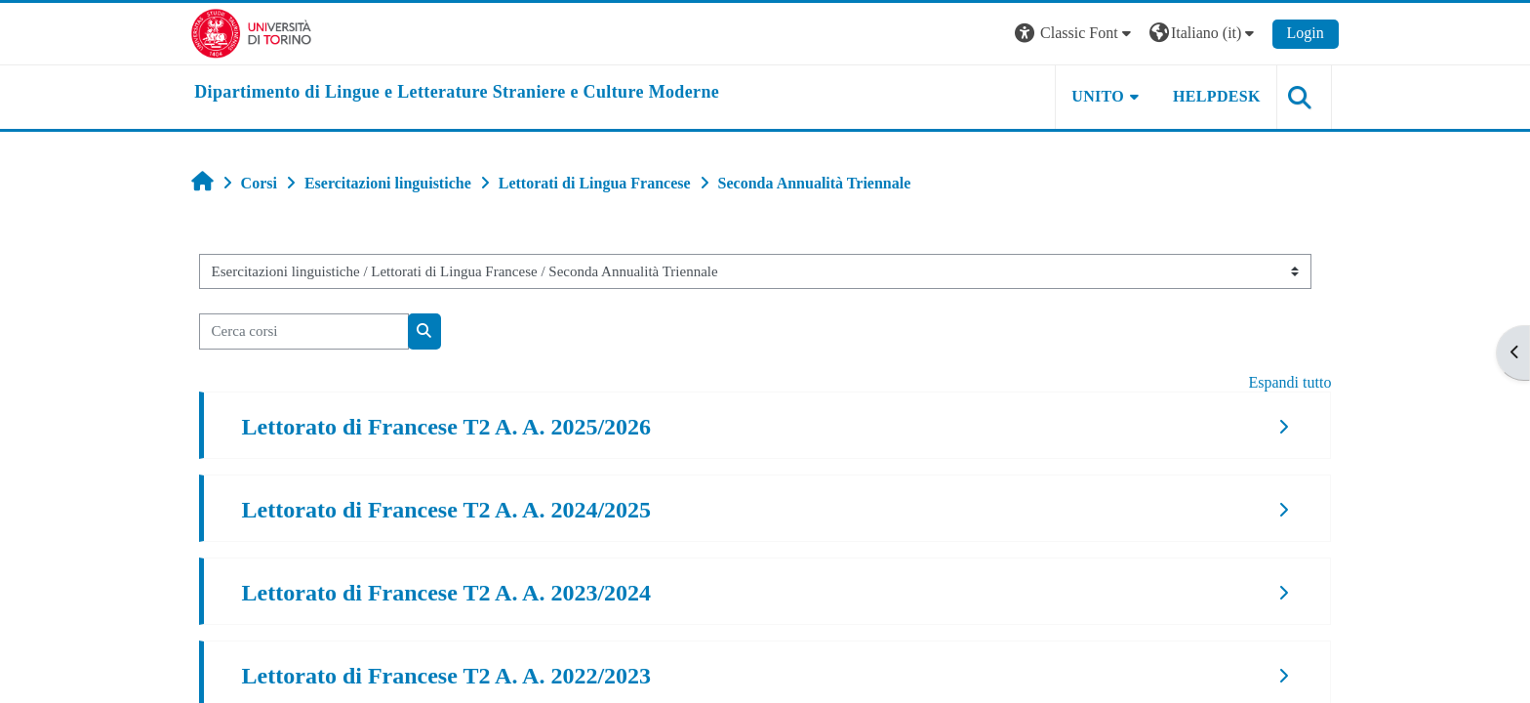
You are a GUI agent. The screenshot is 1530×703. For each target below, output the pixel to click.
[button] (1071, 34)
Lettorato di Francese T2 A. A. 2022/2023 (450, 675)
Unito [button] (1094, 96)
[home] (460, 92)
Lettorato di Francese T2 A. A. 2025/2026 (450, 426)
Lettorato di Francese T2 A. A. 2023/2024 (450, 592)
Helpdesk (1213, 96)
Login (1301, 32)
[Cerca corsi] (307, 331)
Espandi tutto (1286, 382)
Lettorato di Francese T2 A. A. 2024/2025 (450, 509)
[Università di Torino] (255, 31)
